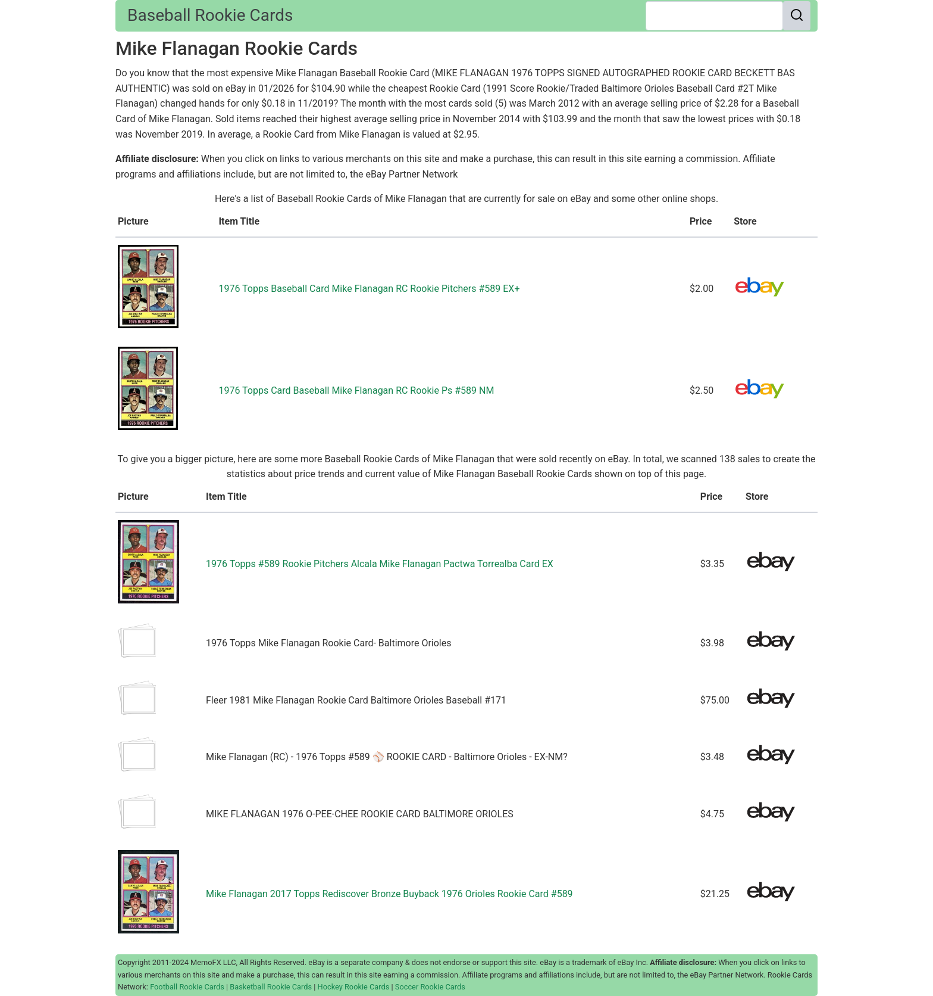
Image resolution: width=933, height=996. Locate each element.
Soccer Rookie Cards (430, 986)
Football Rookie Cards (187, 986)
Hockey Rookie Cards (354, 986)
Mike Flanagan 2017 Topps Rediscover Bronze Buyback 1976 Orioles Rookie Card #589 (389, 893)
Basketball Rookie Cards (271, 986)
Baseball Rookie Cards (210, 15)
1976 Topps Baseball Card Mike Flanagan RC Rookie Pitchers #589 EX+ (368, 288)
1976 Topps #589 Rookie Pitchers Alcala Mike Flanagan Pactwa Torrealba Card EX (379, 563)
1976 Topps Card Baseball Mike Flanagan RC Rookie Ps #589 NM (356, 390)
